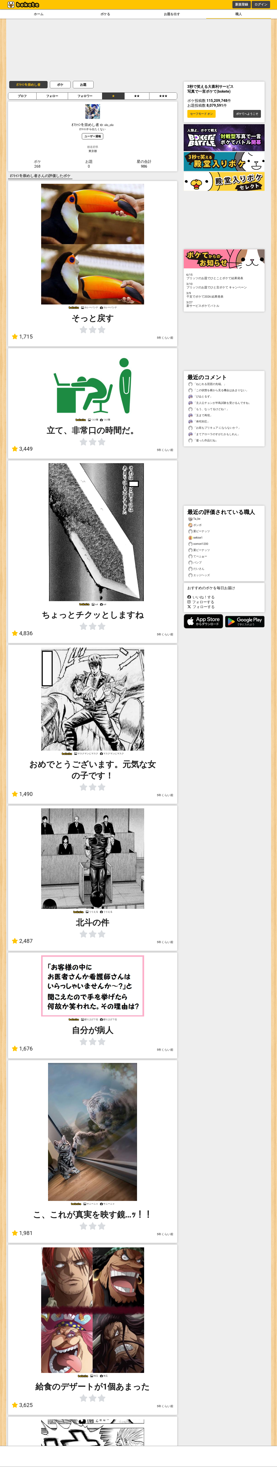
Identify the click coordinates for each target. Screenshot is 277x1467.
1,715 (22, 336)
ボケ (60, 84)
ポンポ (195, 525)
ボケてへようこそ (247, 113)
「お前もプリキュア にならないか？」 (214, 428)
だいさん (196, 569)
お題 (83, 84)
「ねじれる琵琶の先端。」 (207, 384)
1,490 (22, 794)
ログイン (260, 4)
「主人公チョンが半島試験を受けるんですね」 (219, 403)
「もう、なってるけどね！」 (208, 409)
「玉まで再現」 (200, 415)
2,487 (22, 941)
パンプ (195, 562)
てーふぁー (197, 556)
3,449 (22, 449)
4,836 (22, 633)
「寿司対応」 (199, 421)
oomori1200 (198, 544)
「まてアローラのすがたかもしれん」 (214, 434)
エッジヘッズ (199, 575)
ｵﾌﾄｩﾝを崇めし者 (28, 84)
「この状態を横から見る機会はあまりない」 (218, 390)
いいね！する (201, 597)
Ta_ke (194, 519)
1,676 (22, 1048)
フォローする (200, 602)
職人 (238, 14)
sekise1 (195, 538)
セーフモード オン (201, 113)
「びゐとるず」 (200, 396)
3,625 (22, 1405)
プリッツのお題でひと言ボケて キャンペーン (224, 285)
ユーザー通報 (92, 136)
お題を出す (172, 14)
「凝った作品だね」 (203, 440)
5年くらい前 (165, 337)
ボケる (105, 14)
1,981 (22, 1233)
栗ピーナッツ (199, 531)
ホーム (38, 14)
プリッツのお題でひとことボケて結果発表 (224, 276)
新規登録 (241, 4)
